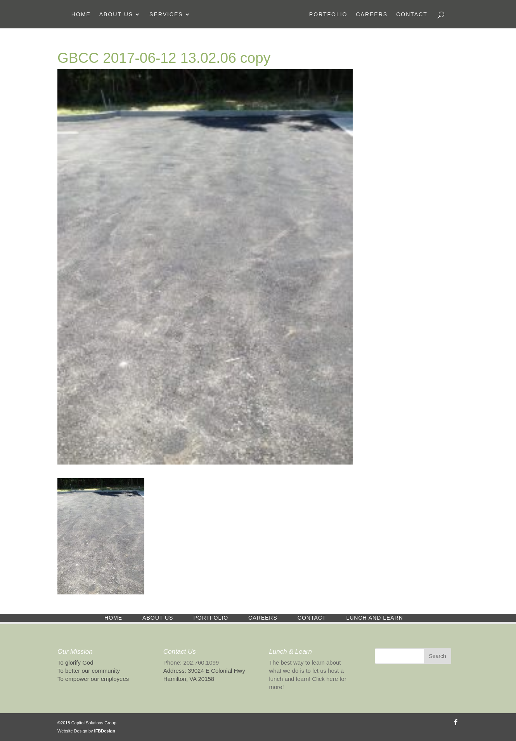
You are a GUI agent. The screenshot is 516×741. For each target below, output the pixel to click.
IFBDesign (104, 731)
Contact (412, 14)
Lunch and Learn (374, 618)
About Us (116, 14)
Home (81, 14)
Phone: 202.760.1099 (191, 662)
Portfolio (328, 14)
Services (166, 14)
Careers (372, 14)
